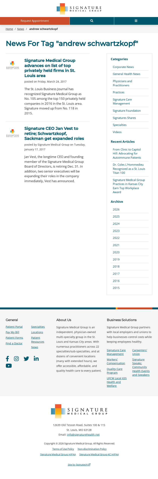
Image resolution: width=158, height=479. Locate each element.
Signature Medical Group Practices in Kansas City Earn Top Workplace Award (129, 186)
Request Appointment (35, 21)
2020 (116, 252)
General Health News (126, 74)
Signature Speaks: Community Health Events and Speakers (141, 367)
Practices (118, 92)
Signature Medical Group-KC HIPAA (99, 454)
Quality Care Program (114, 370)
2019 (116, 259)
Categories (119, 59)
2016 (116, 281)
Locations (37, 332)
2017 (116, 273)
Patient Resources (37, 339)
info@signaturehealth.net (83, 434)
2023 (116, 231)
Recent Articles (123, 141)
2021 (116, 245)
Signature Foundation (127, 110)
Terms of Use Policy (63, 449)
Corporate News (123, 67)
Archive (117, 201)
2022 (116, 238)
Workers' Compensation (116, 361)
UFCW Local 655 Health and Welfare (117, 382)
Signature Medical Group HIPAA (58, 454)
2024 (116, 223)
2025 (116, 216)
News (34, 347)
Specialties (119, 125)
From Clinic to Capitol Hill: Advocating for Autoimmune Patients (127, 153)
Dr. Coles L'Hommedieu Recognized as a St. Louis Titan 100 (129, 169)
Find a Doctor (14, 343)
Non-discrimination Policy (92, 449)
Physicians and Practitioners (122, 83)
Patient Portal (14, 326)
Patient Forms (14, 337)
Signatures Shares (124, 118)
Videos (117, 132)
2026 (116, 209)
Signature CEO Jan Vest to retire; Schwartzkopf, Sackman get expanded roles (54, 133)
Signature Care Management (122, 101)
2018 (116, 266)
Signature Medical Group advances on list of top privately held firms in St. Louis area (49, 68)
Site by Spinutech (79, 464)
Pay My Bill (12, 332)
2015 (116, 288)
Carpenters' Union (139, 352)
